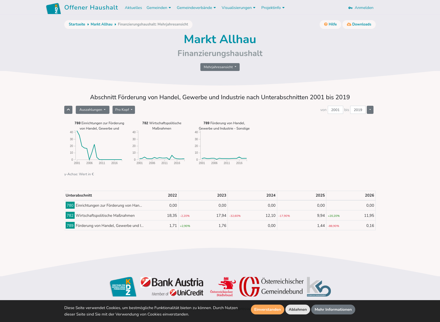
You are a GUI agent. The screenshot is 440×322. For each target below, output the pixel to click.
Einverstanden (267, 309)
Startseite (77, 24)
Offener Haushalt (91, 8)
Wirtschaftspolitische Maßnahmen (162, 125)
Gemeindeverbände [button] (197, 7)
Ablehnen (298, 309)
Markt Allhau (102, 24)
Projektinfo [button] (273, 7)
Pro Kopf (122, 109)
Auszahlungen (91, 109)
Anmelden (360, 7)
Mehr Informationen (333, 309)
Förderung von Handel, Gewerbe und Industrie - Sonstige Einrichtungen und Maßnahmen (224, 126)
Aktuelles (133, 7)
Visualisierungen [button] (239, 7)
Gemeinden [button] (159, 7)
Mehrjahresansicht (219, 67)
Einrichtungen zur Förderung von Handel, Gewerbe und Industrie (99, 126)
